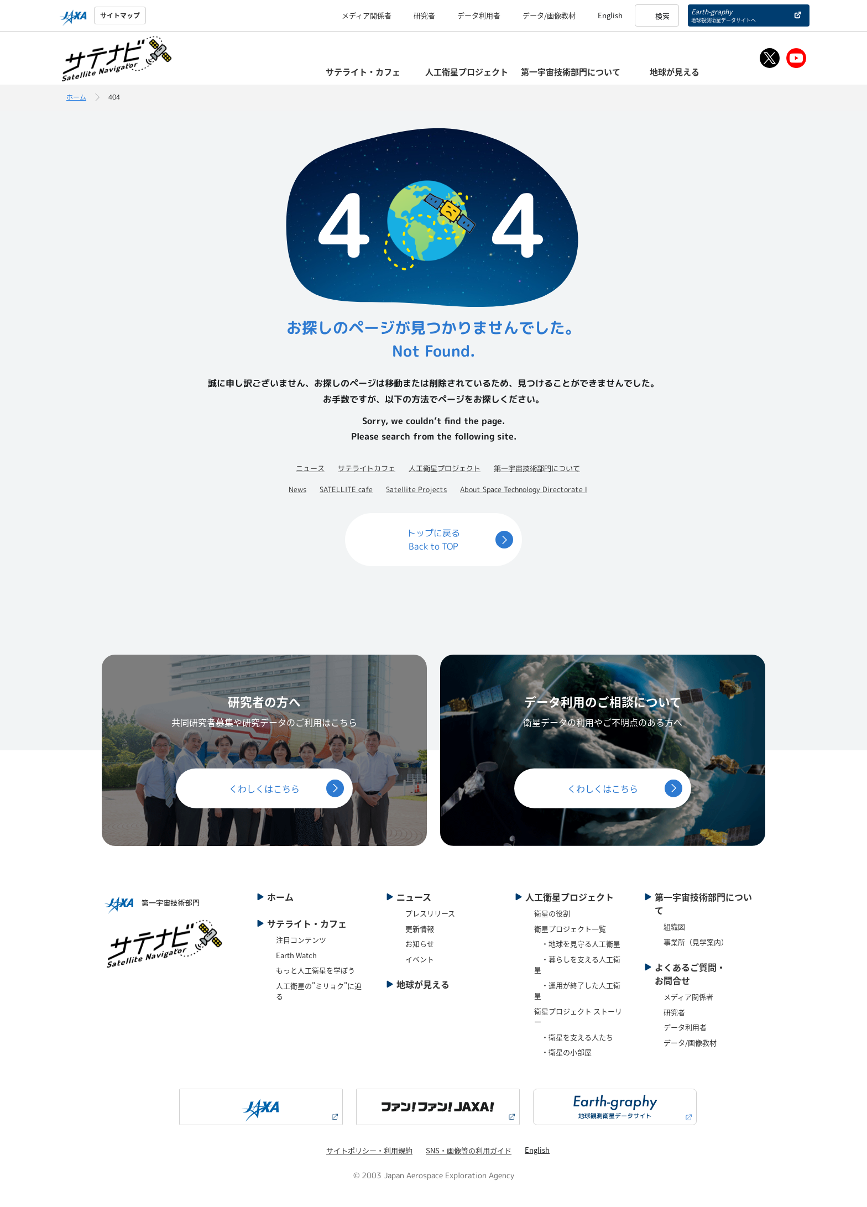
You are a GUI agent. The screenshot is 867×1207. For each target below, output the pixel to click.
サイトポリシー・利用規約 (369, 1150)
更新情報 (419, 928)
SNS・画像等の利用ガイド (468, 1150)
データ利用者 (478, 15)
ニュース (310, 468)
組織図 (674, 926)
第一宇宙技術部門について (537, 468)
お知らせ (419, 943)
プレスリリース (430, 913)
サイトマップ (120, 15)
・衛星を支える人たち (573, 1037)
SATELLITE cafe (346, 489)
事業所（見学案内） (696, 942)
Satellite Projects (416, 489)
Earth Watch (296, 955)
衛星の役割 (552, 913)
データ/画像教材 (549, 15)
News (297, 489)
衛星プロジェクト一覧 (570, 928)
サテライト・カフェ (307, 923)
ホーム (76, 97)
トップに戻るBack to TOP (433, 539)
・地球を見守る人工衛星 (577, 943)
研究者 (424, 15)
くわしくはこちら (264, 788)
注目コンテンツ (301, 939)
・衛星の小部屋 (563, 1052)
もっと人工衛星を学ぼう (315, 970)
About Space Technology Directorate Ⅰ (523, 489)
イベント (419, 959)
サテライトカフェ (366, 468)
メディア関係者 (366, 15)
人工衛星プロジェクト (444, 468)
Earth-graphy (723, 15)
